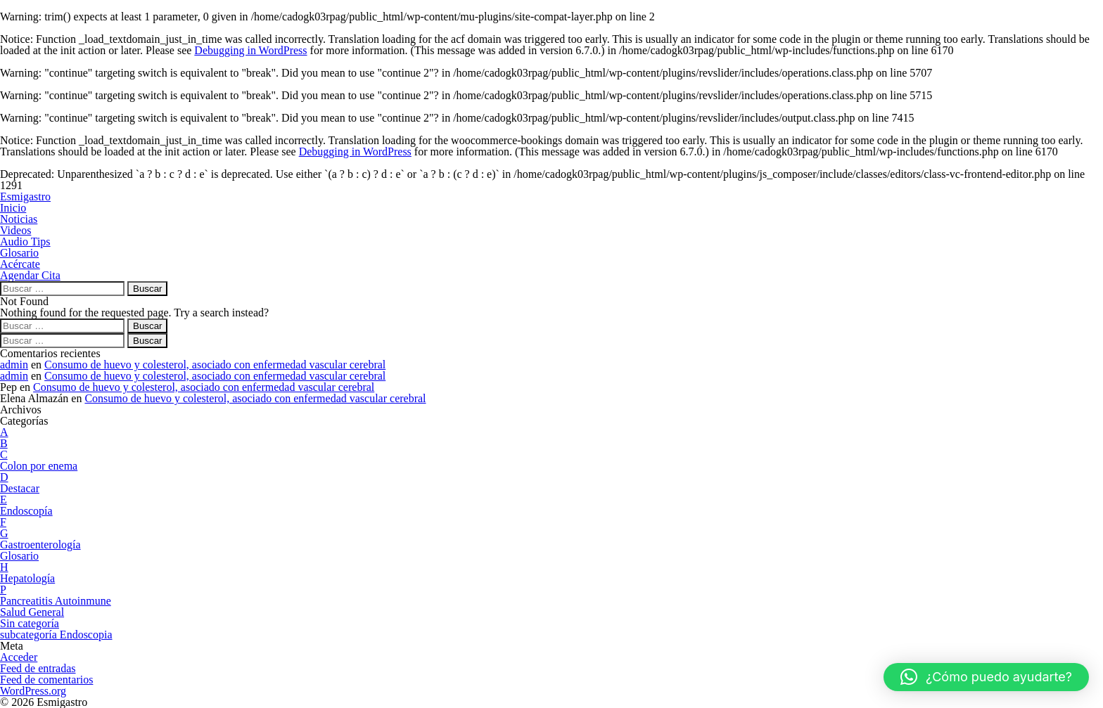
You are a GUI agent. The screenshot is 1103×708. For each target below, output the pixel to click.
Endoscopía (26, 511)
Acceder (18, 657)
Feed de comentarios (46, 680)
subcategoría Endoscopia (56, 635)
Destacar (19, 488)
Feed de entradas (38, 668)
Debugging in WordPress (250, 50)
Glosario (19, 556)
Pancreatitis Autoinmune (55, 601)
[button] (986, 677)
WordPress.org (33, 691)
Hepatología (27, 578)
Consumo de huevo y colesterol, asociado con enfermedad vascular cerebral (214, 365)
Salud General (32, 612)
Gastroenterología (40, 545)
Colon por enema (38, 466)
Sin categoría (29, 623)
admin (14, 365)
